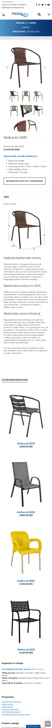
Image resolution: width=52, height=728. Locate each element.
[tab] (26, 197)
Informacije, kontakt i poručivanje (24, 181)
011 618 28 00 (6, 4)
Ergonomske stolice (10, 709)
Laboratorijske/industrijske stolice (16, 714)
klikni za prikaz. (23, 669)
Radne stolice (7, 704)
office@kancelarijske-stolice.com (13, 7)
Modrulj (24, 264)
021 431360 (13, 4)
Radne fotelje (7, 707)
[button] (7, 67)
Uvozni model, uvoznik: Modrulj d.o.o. (21, 156)
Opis (6, 196)
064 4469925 (21, 4)
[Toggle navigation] (49, 14)
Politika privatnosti (33, 726)
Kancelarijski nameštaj (11, 702)
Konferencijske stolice (11, 712)
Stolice (22, 277)
